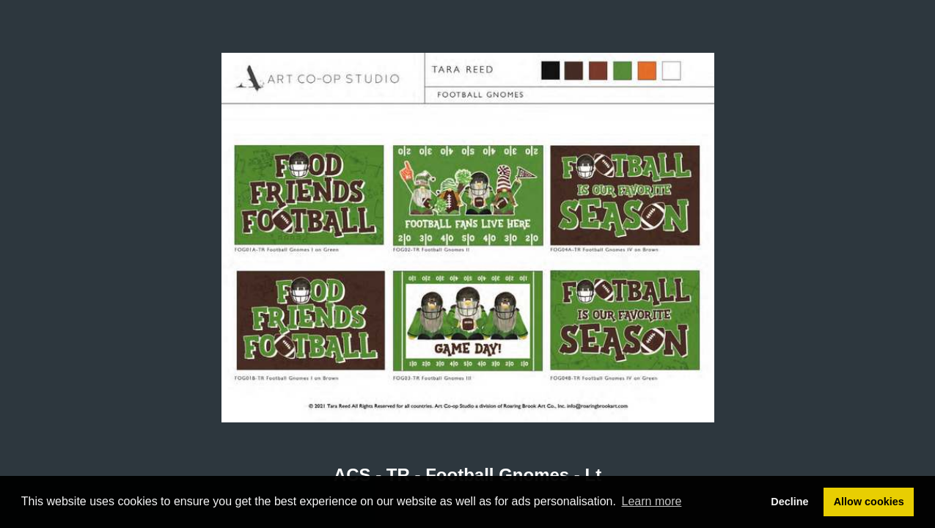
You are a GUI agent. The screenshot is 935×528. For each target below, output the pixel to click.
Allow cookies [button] (869, 501)
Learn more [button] (652, 501)
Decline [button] (789, 501)
